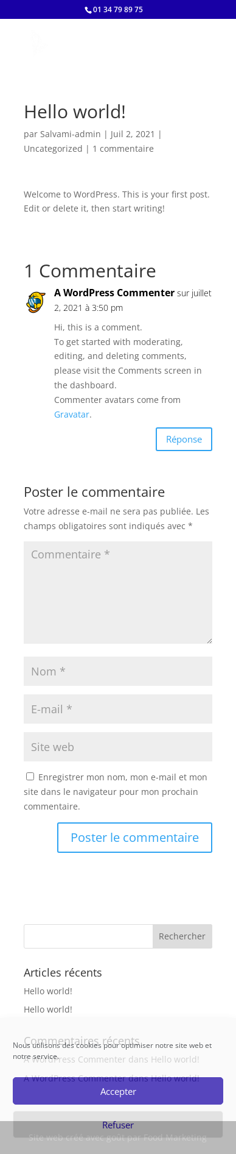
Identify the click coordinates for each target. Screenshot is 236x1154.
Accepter (118, 1091)
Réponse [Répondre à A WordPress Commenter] (184, 439)
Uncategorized (53, 148)
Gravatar (71, 414)
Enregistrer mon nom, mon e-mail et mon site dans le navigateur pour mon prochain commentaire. (115, 791)
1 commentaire (123, 148)
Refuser (118, 1125)
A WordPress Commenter (114, 292)
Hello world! (48, 991)
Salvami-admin (70, 134)
